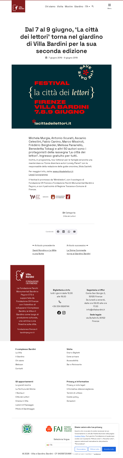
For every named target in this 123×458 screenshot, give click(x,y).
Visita (60, 6)
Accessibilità (72, 360)
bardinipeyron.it (27, 332)
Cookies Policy (80, 436)
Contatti (19, 368)
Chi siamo (50, 6)
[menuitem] (87, 6)
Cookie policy (73, 397)
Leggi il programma (38, 174)
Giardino (78, 6)
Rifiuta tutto (94, 449)
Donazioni (71, 401)
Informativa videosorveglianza (80, 389)
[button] (93, 6)
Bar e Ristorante (74, 364)
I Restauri (19, 393)
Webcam (19, 364)
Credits (97, 454)
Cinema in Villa (21, 401)
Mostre (69, 6)
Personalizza (81, 449)
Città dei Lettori (69, 216)
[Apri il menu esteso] (109, 6)
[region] (95, 439)
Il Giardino (19, 356)
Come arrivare (73, 356)
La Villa (18, 352)
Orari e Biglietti (73, 352)
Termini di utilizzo (74, 393)
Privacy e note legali (76, 385)
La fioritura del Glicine (25, 389)
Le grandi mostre (23, 385)
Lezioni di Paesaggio (24, 405)
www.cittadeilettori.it (63, 171)
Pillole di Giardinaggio (25, 409)
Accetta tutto (109, 449)
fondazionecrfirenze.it (27, 329)
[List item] (59, 313)
